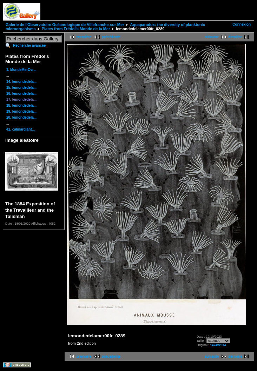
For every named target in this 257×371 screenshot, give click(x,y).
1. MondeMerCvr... (21, 70)
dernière (235, 37)
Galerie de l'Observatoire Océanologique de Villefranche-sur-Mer (65, 24)
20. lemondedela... (21, 117)
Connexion (241, 24)
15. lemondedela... (21, 88)
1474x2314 (218, 345)
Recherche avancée (29, 45)
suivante (212, 37)
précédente (111, 37)
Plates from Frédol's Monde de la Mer (76, 29)
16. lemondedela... (21, 93)
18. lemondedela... (21, 105)
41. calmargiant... (20, 129)
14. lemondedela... (21, 82)
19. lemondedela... (21, 111)
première (84, 37)
